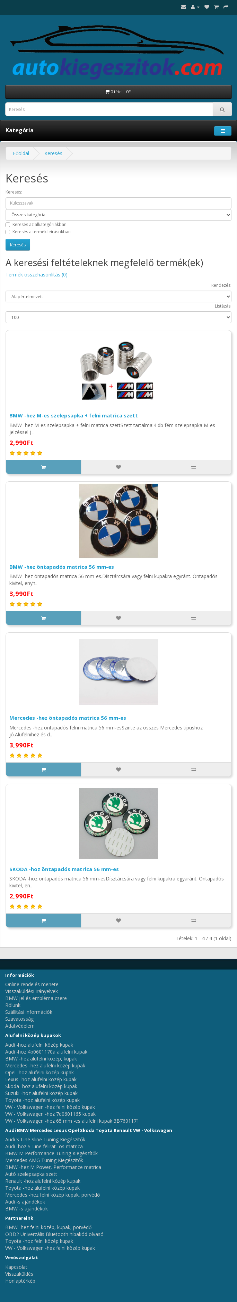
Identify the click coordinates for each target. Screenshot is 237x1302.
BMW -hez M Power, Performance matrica (53, 1167)
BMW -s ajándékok (26, 1208)
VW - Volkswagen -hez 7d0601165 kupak (50, 1114)
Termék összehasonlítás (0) (37, 274)
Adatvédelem (20, 1025)
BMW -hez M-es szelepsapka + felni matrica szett (73, 415)
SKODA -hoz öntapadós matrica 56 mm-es (64, 869)
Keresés (53, 153)
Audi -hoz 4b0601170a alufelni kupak (46, 1051)
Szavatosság (19, 1019)
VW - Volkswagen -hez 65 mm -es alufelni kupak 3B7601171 (72, 1120)
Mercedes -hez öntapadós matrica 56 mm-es (67, 717)
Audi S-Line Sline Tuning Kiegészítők (45, 1139)
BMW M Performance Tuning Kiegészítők (51, 1153)
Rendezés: (221, 285)
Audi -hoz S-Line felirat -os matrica (44, 1146)
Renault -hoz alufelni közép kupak (42, 1181)
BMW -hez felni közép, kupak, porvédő (48, 1227)
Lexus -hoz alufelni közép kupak (41, 1079)
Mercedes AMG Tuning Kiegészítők (44, 1160)
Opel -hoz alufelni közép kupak (39, 1072)
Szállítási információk (28, 1012)
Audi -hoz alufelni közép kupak (39, 1044)
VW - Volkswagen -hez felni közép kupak (50, 1107)
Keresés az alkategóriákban (36, 224)
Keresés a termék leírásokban (38, 232)
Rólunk (12, 1005)
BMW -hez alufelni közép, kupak (41, 1058)
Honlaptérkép (20, 1280)
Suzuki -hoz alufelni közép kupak (41, 1093)
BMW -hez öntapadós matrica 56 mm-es (61, 566)
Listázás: (223, 306)
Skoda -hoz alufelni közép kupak (41, 1086)
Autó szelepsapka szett (31, 1174)
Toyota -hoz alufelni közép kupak (42, 1100)
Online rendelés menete (32, 984)
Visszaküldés (19, 1274)
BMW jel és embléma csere (36, 998)
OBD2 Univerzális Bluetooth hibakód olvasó (54, 1234)
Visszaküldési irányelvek (31, 991)
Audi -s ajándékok (25, 1201)
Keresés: (14, 192)
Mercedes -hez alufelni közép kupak (45, 1065)
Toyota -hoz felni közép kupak (39, 1241)
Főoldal (21, 153)
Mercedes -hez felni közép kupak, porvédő (52, 1194)
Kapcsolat (16, 1267)
